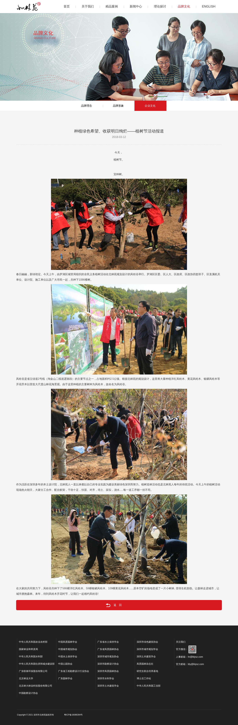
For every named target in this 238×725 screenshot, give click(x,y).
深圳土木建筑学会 (146, 656)
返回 (108, 605)
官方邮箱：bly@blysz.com (190, 664)
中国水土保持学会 (67, 656)
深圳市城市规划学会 (147, 649)
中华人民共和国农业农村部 (33, 641)
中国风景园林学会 (67, 641)
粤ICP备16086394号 (73, 715)
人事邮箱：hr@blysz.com (189, 656)
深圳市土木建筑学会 (108, 685)
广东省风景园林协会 (108, 649)
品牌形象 (118, 105)
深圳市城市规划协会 (108, 656)
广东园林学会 (65, 678)
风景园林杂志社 (145, 663)
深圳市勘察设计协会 (108, 663)
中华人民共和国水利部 (31, 656)
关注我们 (180, 641)
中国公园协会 (65, 663)
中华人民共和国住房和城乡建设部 (37, 663)
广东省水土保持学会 (108, 641)
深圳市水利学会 (105, 678)
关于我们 (88, 6)
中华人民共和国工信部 (148, 685)
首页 (67, 6)
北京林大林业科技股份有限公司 (35, 685)
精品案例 (112, 6)
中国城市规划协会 (67, 649)
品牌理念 (86, 105)
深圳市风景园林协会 (108, 671)
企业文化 (150, 105)
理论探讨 (160, 6)
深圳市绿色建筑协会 (147, 641)
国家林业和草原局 (28, 649)
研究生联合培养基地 (147, 671)
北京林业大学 (26, 678)
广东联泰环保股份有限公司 (33, 671)
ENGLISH (208, 6)
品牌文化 (184, 6)
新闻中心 (136, 6)
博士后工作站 (144, 678)
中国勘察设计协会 (28, 693)
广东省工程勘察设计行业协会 (73, 671)
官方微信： (186, 649)
